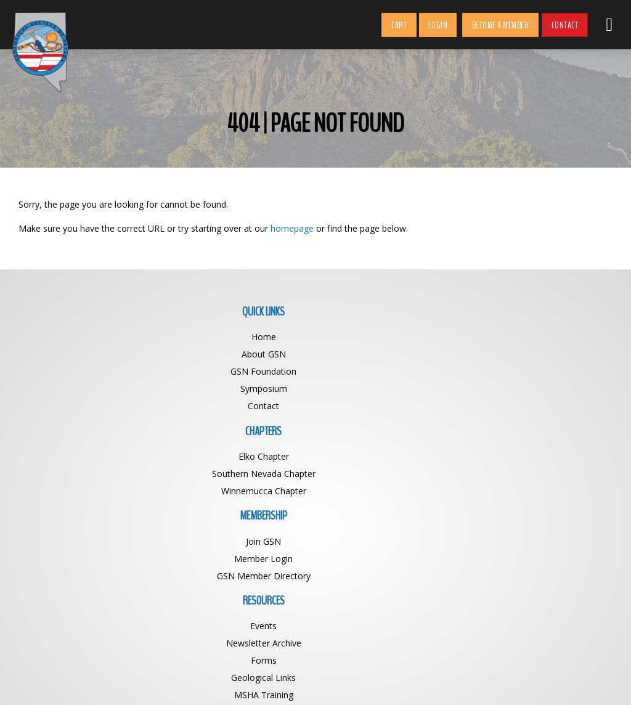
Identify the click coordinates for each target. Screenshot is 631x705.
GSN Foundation (93, 371)
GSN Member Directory (390, 371)
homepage (292, 228)
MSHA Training (538, 406)
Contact (565, 25)
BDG (458, 679)
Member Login (389, 354)
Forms (539, 371)
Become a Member (500, 25)
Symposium (93, 388)
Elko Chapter (241, 337)
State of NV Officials (538, 423)
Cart (399, 25)
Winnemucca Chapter (241, 371)
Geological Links (538, 388)
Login (438, 25)
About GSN (93, 354)
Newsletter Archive (538, 354)
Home (93, 337)
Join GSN (389, 337)
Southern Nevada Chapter (241, 354)
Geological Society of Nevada (288, 679)
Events (538, 337)
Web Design (421, 679)
